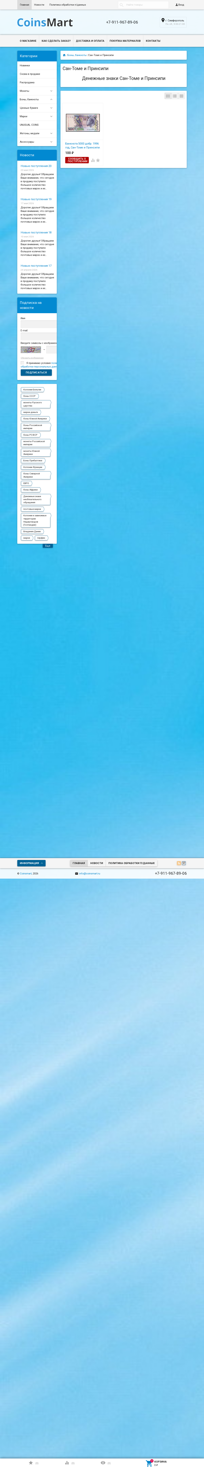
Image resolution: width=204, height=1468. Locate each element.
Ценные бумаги (38, 108)
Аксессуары (38, 142)
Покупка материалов (125, 40)
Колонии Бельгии (32, 389)
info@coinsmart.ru (87, 873)
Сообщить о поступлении (77, 160)
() (33, 1462)
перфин (41, 538)
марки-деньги (30, 412)
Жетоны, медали (38, 133)
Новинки (25, 65)
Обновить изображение (32, 358)
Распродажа (27, 82)
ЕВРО (26, 483)
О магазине (28, 40)
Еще (47, 545)
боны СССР (29, 396)
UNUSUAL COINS (29, 124)
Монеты (38, 91)
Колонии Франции (32, 467)
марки (26, 538)
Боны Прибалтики (32, 460)
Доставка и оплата (90, 40)
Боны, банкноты (38, 99)
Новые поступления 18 (36, 232)
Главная (24, 4)
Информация (29, 863)
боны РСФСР (30, 435)
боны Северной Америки (31, 475)
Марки (38, 116)
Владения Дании (32, 531)
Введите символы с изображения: (40, 343)
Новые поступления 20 (36, 166)
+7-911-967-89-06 (122, 22)
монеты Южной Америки (31, 452)
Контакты (153, 40)
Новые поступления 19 (36, 199)
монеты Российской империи (34, 443)
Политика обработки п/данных (67, 4)
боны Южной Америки (35, 418)
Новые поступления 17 (36, 265)
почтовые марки (32, 509)
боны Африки (30, 489)
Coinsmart (26, 873)
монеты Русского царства (32, 404)
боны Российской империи (32, 427)
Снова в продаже (30, 73)
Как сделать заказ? (56, 40)
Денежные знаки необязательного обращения (32, 499)
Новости (39, 4)
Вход (179, 4)
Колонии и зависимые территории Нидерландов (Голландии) (34, 520)
